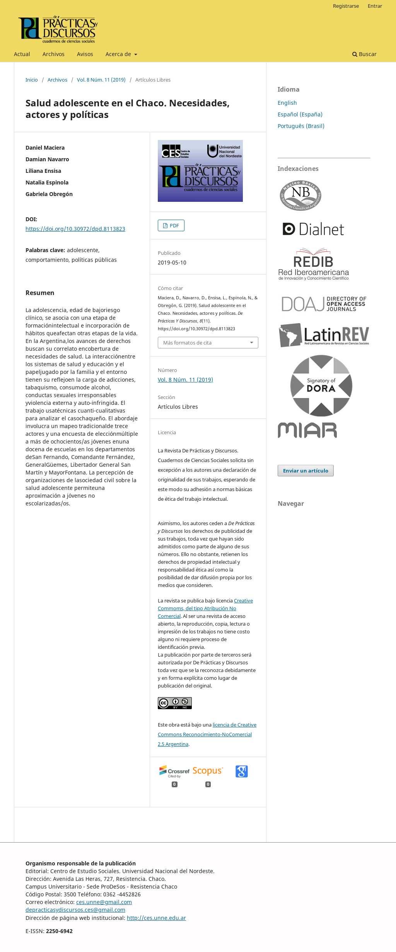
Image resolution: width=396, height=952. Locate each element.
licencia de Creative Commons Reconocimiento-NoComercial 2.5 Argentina (207, 734)
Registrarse (346, 5)
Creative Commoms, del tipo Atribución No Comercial (205, 608)
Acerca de (119, 54)
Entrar (375, 5)
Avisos (85, 54)
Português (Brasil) (301, 126)
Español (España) (300, 114)
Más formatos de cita (187, 342)
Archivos (54, 54)
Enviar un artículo (305, 470)
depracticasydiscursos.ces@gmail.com (75, 909)
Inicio (32, 79)
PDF (174, 225)
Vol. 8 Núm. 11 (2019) (101, 79)
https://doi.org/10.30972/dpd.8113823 (75, 228)
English (287, 102)
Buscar (364, 54)
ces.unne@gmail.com (104, 902)
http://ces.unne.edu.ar (156, 917)
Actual (22, 54)
